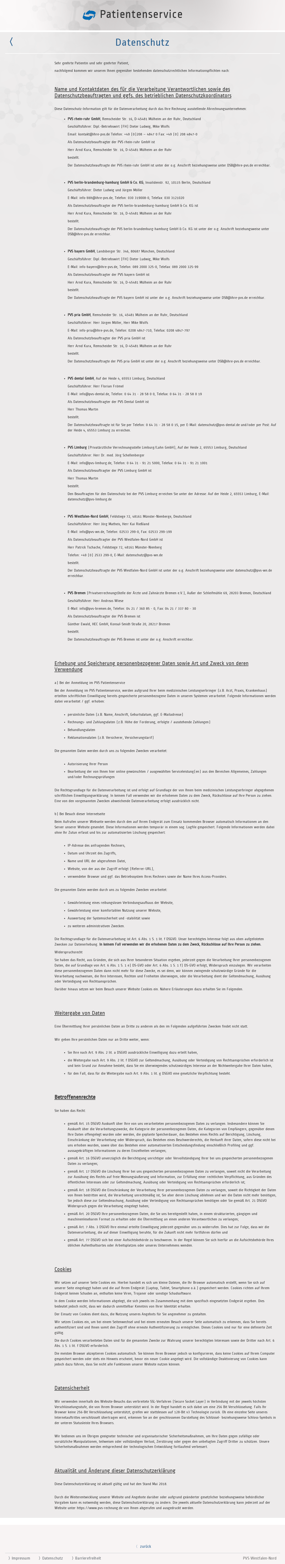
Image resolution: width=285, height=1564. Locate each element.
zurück (142, 1546)
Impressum (17, 1558)
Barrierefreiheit (84, 1558)
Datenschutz (49, 1558)
